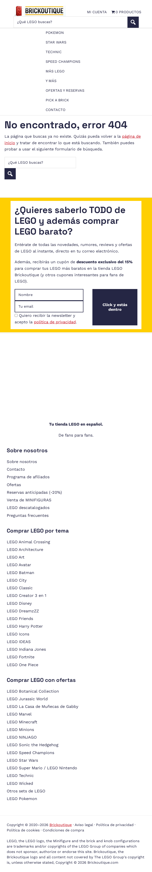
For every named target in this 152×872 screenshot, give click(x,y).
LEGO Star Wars (22, 760)
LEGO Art (16, 557)
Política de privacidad (115, 825)
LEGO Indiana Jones (26, 649)
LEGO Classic (20, 587)
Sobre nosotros (22, 461)
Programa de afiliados (28, 476)
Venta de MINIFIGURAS (29, 500)
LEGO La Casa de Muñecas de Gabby (42, 706)
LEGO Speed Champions (30, 752)
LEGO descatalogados (28, 507)
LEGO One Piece (22, 664)
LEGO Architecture (25, 549)
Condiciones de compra (63, 830)
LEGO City (17, 580)
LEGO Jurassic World (27, 698)
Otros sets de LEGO (26, 791)
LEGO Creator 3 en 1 (26, 595)
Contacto (16, 469)
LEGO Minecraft (22, 722)
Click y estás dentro (115, 306)
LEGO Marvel (19, 714)
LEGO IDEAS (19, 641)
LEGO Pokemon (22, 798)
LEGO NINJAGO (22, 737)
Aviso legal (84, 825)
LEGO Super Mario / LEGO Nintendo (42, 767)
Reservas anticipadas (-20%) (34, 492)
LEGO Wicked (20, 783)
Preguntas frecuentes (28, 515)
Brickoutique (60, 825)
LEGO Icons (18, 634)
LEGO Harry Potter (25, 626)
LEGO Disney (19, 603)
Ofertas (14, 484)
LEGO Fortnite (20, 657)
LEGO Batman (20, 572)
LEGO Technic (20, 775)
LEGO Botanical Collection (33, 691)
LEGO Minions (20, 729)
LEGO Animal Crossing (28, 541)
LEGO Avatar (19, 564)
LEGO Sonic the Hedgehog (32, 744)
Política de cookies (23, 830)
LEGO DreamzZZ (23, 611)
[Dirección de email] (49, 306)
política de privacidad (55, 322)
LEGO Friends (20, 618)
